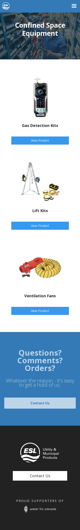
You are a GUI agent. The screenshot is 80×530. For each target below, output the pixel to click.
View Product (40, 140)
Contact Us (40, 403)
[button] (74, 6)
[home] (10, 6)
